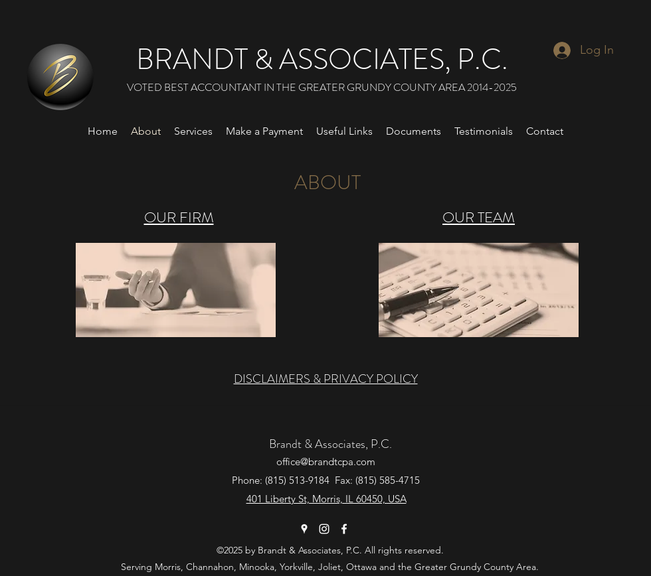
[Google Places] (304, 529)
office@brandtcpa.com (325, 461)
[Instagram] (324, 529)
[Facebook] (344, 529)
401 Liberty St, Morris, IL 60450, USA (326, 498)
